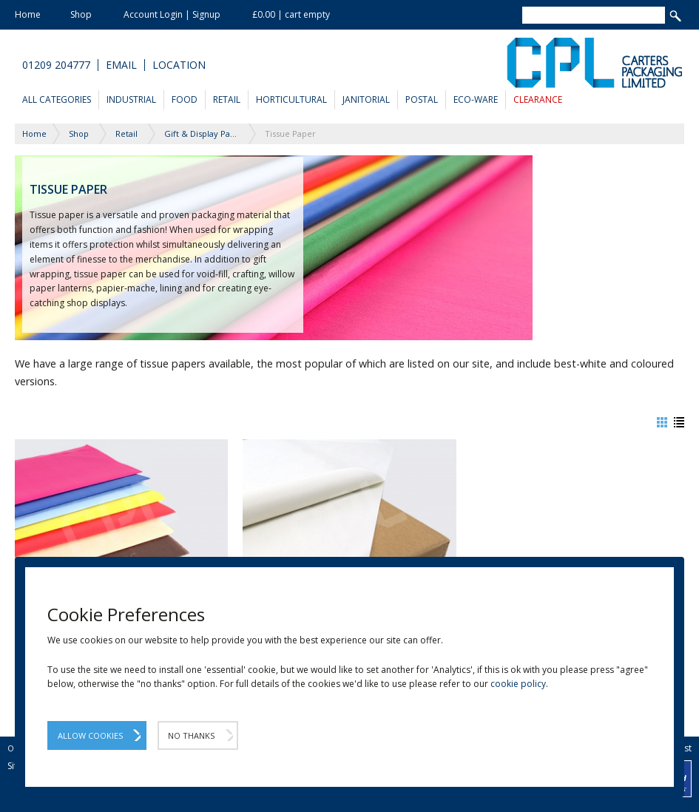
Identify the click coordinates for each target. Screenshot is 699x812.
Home (28, 14)
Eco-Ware (475, 99)
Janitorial (366, 99)
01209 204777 (56, 65)
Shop (81, 14)
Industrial (131, 99)
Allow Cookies (90, 735)
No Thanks (191, 735)
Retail (226, 99)
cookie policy (518, 683)
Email (121, 65)
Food (184, 99)
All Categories (56, 99)
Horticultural (291, 99)
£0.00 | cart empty (291, 14)
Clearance (537, 99)
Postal (421, 99)
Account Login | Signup (172, 14)
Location (179, 65)
